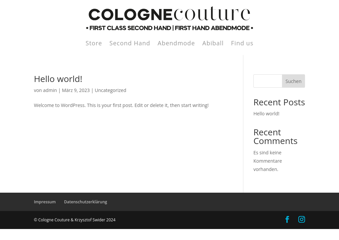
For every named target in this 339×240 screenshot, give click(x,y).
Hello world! (58, 79)
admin (50, 90)
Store (94, 44)
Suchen (293, 81)
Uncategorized (110, 90)
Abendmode (176, 44)
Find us (242, 44)
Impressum (45, 202)
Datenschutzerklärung (85, 202)
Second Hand (129, 44)
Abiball (213, 44)
